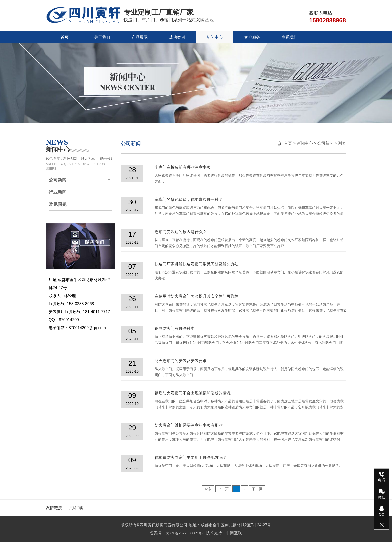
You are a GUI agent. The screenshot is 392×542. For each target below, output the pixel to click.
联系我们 (290, 37)
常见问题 (58, 204)
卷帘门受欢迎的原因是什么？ (181, 232)
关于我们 (102, 37)
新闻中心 (215, 37)
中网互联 (234, 533)
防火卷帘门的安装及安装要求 (181, 361)
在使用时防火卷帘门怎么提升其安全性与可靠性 (197, 296)
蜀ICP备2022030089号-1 (185, 533)
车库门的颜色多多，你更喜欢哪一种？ (189, 199)
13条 (208, 489)
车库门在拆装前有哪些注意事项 (183, 167)
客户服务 (252, 37)
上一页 (223, 489)
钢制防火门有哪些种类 (175, 328)
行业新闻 (58, 192)
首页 (65, 37)
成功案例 (177, 37)
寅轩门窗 (77, 508)
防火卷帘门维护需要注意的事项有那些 (189, 425)
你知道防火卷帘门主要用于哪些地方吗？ (191, 457)
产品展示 (140, 37)
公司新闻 (58, 179)
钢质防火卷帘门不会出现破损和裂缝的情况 (193, 393)
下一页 (257, 489)
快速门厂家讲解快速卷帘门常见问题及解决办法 (197, 264)
